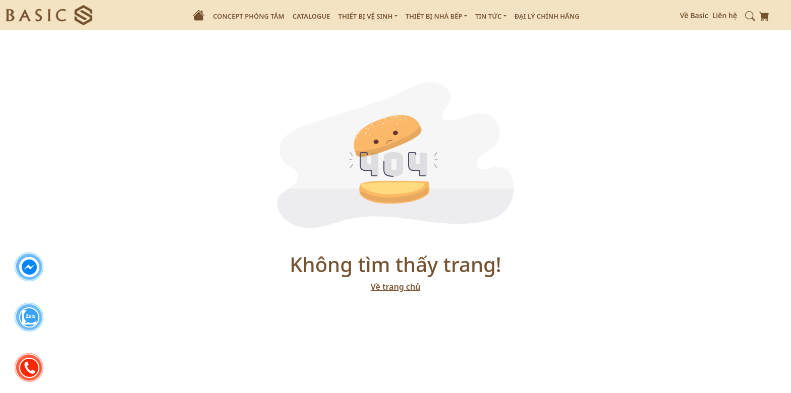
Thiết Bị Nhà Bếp (436, 17)
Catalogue (311, 16)
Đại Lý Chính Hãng (547, 16)
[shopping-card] (764, 15)
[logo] (49, 14)
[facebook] (29, 267)
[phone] (29, 368)
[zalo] (29, 317)
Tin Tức (490, 17)
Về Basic (694, 15)
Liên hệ (725, 15)
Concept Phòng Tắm (248, 16)
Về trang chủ (396, 286)
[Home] (199, 15)
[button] (750, 15)
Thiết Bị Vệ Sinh (367, 17)
